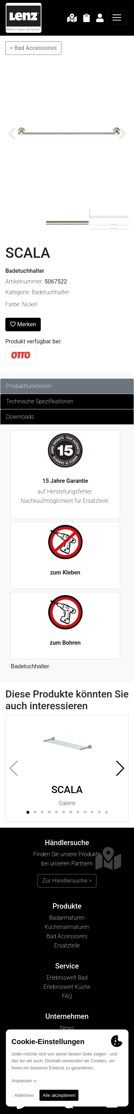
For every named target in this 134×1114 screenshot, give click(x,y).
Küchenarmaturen (67, 927)
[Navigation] (117, 17)
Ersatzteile (67, 945)
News (67, 1027)
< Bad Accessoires (33, 48)
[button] (120, 768)
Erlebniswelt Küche (67, 986)
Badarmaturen (67, 917)
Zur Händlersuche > (67, 880)
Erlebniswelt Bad (67, 977)
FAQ (67, 996)
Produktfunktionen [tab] (29, 386)
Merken (23, 324)
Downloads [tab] (20, 416)
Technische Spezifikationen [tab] (39, 401)
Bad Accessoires (67, 936)
